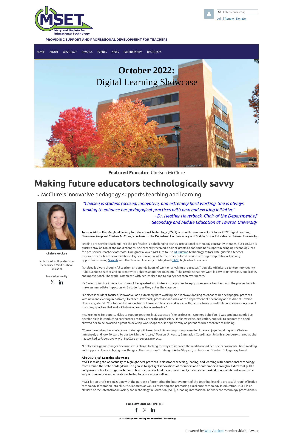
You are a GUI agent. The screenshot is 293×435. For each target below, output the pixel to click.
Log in (209, 14)
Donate (241, 18)
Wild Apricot (214, 430)
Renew (229, 18)
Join (219, 18)
